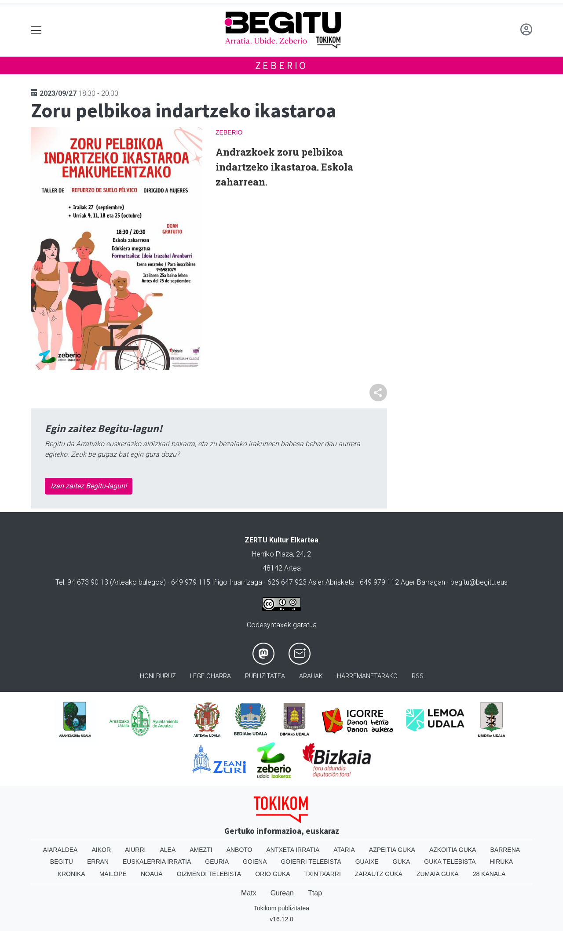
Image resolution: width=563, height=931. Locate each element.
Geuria (217, 861)
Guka (401, 861)
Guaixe (367, 861)
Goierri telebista (311, 861)
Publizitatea (265, 676)
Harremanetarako (367, 676)
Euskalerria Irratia (157, 861)
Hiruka (501, 861)
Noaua (152, 873)
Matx (248, 893)
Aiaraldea (60, 849)
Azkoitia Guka (452, 849)
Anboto (239, 849)
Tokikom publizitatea (281, 908)
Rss (418, 676)
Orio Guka (272, 873)
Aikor (101, 849)
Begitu (61, 861)
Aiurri (135, 849)
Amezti (201, 849)
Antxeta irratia (293, 849)
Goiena (255, 861)
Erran (98, 861)
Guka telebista (449, 861)
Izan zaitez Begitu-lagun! (89, 486)
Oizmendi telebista (209, 873)
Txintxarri (322, 873)
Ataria (344, 849)
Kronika (71, 873)
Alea (167, 849)
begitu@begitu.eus (479, 582)
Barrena (505, 849)
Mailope (113, 873)
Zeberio (281, 65)
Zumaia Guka (438, 873)
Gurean (282, 893)
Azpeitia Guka (392, 849)
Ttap (315, 893)
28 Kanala (489, 873)
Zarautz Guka (378, 873)
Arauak (311, 676)
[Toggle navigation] (36, 30)
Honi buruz (158, 676)
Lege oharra (210, 676)
